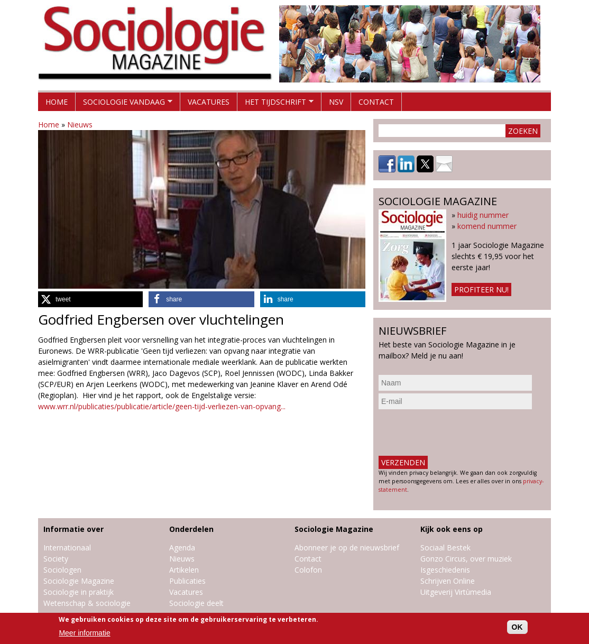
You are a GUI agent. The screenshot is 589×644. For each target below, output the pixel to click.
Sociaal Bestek (445, 547)
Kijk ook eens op (451, 529)
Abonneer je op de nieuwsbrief (346, 547)
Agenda (182, 547)
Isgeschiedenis (445, 570)
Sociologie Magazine (78, 581)
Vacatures (208, 102)
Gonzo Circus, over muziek (466, 559)
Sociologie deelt (196, 603)
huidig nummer (483, 215)
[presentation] (459, 432)
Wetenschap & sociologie (87, 603)
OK (517, 627)
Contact (376, 102)
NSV (336, 102)
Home (56, 102)
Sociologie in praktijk (78, 592)
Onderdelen (191, 529)
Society (55, 559)
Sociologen (62, 570)
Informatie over (73, 529)
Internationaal (67, 547)
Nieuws (80, 124)
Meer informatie (84, 633)
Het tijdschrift (275, 104)
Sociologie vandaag (124, 104)
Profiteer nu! (481, 289)
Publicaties (187, 581)
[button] (90, 299)
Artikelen (184, 570)
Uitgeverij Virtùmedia (455, 592)
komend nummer (487, 226)
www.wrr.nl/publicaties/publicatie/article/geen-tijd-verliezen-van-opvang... (162, 406)
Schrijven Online (447, 581)
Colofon (308, 570)
